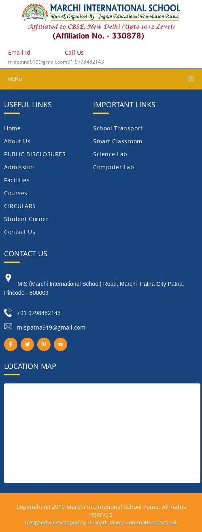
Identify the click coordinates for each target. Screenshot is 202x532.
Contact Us (19, 232)
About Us (17, 141)
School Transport (117, 128)
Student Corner (26, 219)
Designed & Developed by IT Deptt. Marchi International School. (101, 522)
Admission (19, 167)
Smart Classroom (117, 141)
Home (12, 128)
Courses (16, 193)
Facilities (17, 180)
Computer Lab (113, 167)
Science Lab (110, 154)
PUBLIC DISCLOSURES (35, 154)
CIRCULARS (20, 206)
